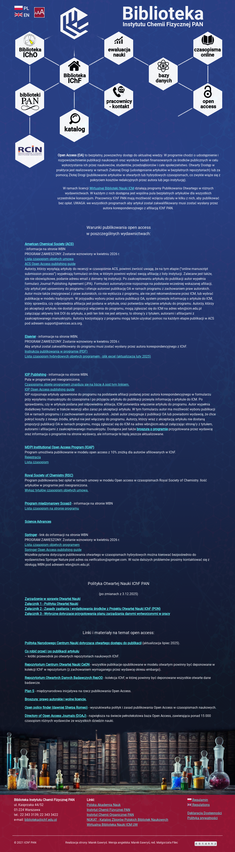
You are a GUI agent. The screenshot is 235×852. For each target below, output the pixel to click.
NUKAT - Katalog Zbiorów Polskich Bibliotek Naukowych (127, 820)
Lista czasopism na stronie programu (52, 508)
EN (21, 15)
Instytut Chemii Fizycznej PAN (108, 810)
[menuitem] (74, 22)
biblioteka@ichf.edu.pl (41, 820)
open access (208, 104)
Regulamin (197, 800)
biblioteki (30, 95)
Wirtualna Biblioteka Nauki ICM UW (112, 825)
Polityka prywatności (202, 818)
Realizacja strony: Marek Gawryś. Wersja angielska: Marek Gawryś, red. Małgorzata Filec (121, 842)
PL (21, 8)
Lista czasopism (37, 462)
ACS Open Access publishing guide (50, 264)
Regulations (198, 805)
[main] (138, 183)
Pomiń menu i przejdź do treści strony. (67, 1)
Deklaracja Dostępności (204, 813)
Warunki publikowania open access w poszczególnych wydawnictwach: (118, 230)
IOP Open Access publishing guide (49, 389)
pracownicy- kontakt (119, 104)
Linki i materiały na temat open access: (118, 632)
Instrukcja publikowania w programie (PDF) (56, 351)
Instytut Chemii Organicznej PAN (110, 815)
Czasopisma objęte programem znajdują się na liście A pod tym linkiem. (77, 384)
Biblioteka (163, 13)
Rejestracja (33, 457)
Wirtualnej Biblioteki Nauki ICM (111, 188)
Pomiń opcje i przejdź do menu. (50, 1)
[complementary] (117, 815)
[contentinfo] (117, 843)
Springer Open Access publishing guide (53, 550)
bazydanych (164, 78)
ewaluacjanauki (119, 52)
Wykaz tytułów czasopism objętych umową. (56, 490)
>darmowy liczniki (200, 839)
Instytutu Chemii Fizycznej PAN (163, 24)
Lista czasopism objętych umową (49, 259)
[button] (39, 13)
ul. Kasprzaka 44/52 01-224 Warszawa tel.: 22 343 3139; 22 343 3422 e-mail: (44, 810)
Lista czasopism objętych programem (52, 545)
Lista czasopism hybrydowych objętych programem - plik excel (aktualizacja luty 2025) (88, 356)
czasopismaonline (207, 52)
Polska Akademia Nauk (104, 805)
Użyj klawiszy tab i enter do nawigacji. (45, 1)
